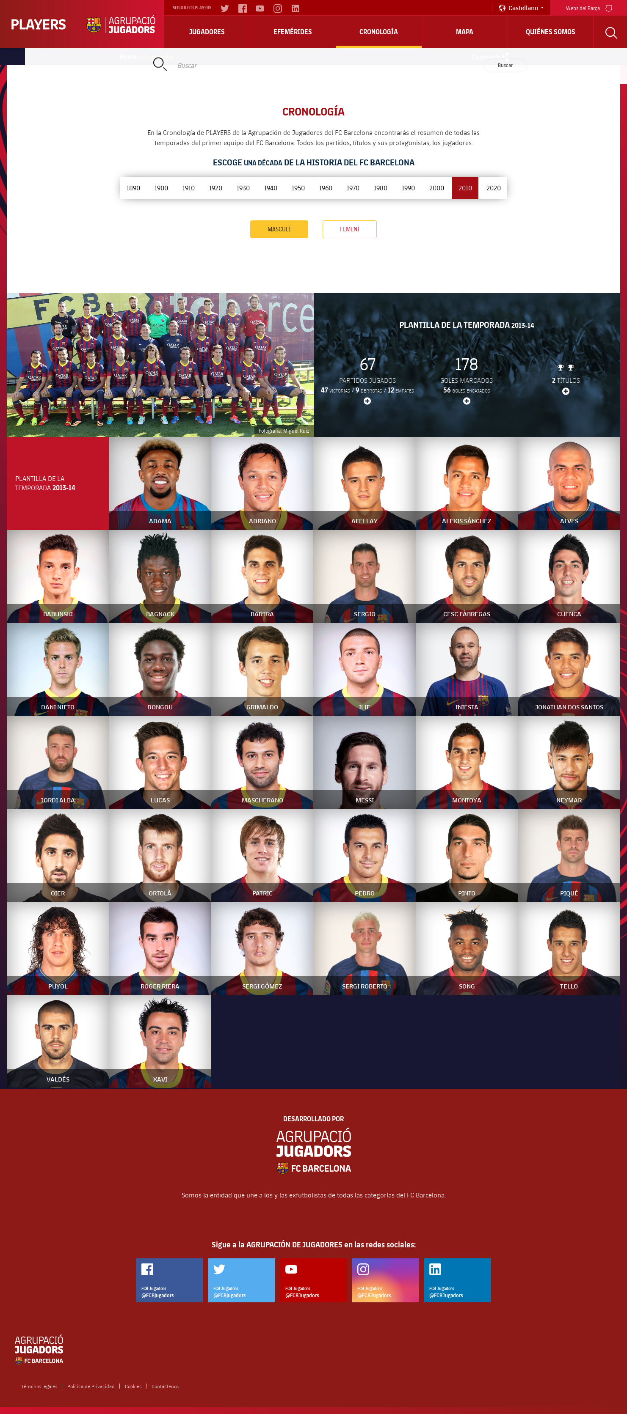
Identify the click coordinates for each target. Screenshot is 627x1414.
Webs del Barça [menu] (589, 7)
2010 (465, 188)
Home (128, 56)
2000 (436, 188)
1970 (353, 188)
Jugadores (207, 31)
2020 (493, 188)
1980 (380, 188)
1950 (298, 188)
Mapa (464, 31)
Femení (349, 229)
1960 (325, 188)
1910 (188, 188)
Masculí (279, 229)
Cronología (378, 31)
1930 (243, 188)
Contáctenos (165, 1386)
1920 (215, 188)
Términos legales (39, 1386)
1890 (133, 188)
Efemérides (292, 31)
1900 (161, 188)
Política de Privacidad (91, 1386)
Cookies (133, 1386)
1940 (270, 188)
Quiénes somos (550, 31)
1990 (408, 188)
